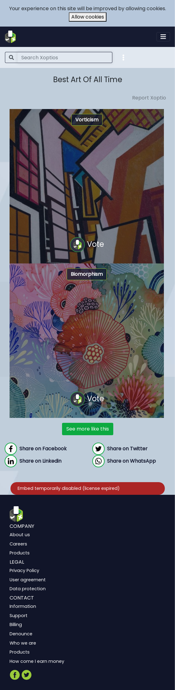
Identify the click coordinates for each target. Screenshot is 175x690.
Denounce (21, 634)
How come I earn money (37, 661)
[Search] (65, 57)
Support (18, 615)
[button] (123, 57)
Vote (87, 244)
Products (20, 553)
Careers (18, 544)
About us (20, 535)
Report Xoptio (149, 97)
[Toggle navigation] (163, 36)
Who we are (23, 643)
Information (23, 606)
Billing (16, 624)
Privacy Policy (24, 570)
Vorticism (86, 119)
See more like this (87, 428)
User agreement (28, 580)
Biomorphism (87, 274)
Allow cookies (87, 16)
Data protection (28, 589)
